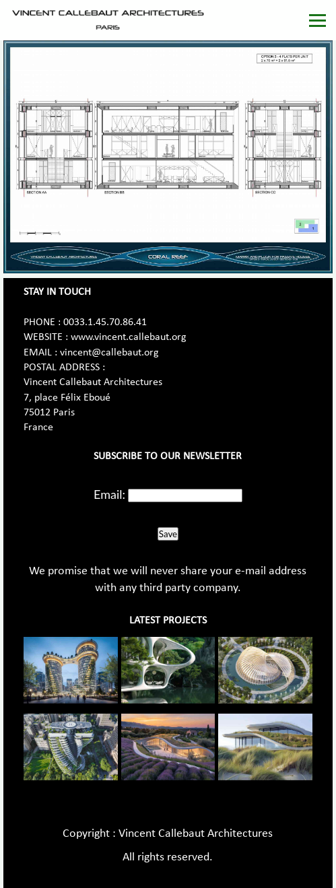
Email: (109, 494)
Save (168, 533)
